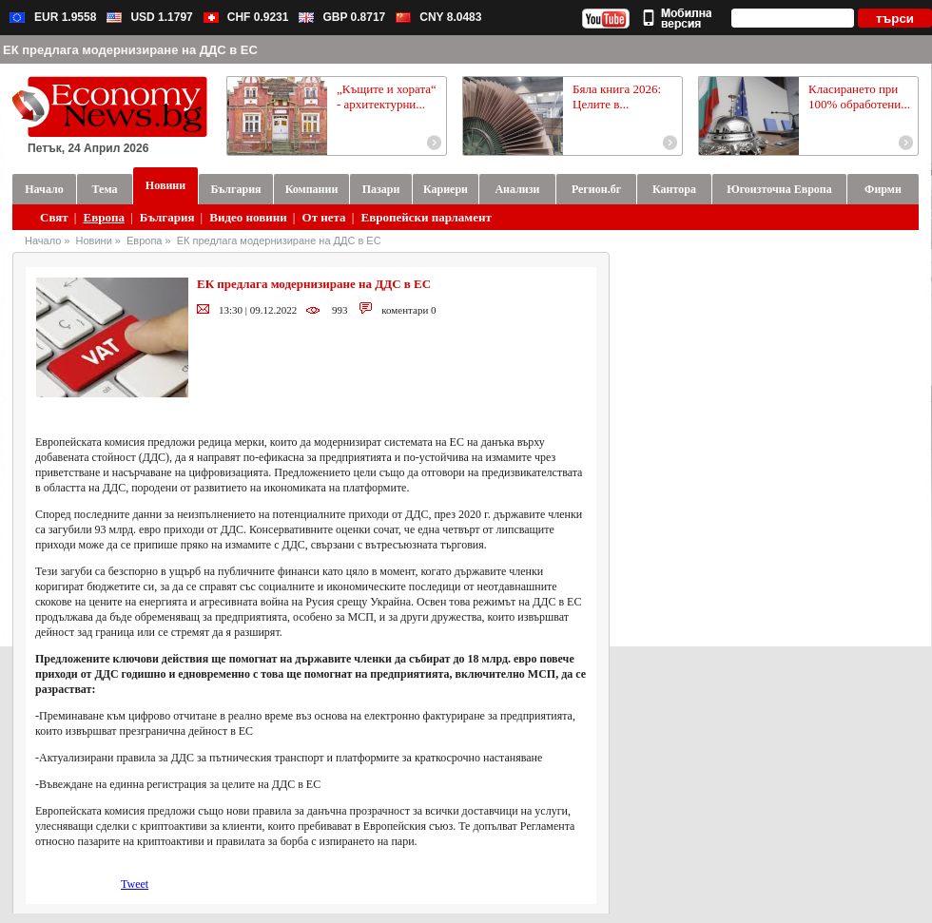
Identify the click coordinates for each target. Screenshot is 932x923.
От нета (324, 217)
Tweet (134, 884)
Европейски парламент (425, 217)
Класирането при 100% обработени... (859, 96)
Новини (94, 240)
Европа (104, 217)
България (167, 217)
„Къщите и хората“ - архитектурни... (387, 96)
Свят (54, 217)
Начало (43, 240)
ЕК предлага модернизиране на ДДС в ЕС (279, 240)
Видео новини (247, 217)
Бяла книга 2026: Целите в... (617, 96)
